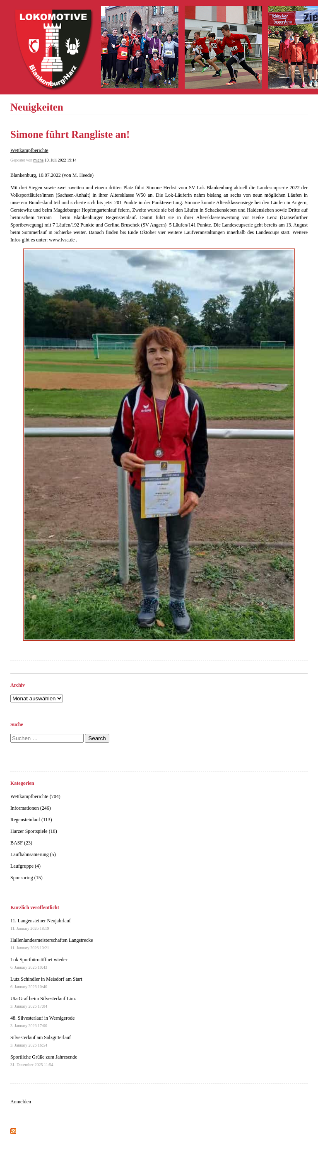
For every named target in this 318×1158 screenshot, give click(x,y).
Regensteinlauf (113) (31, 820)
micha (38, 160)
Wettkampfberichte (29, 150)
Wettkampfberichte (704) (35, 796)
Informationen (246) (30, 808)
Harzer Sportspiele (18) (33, 831)
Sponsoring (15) (26, 878)
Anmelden (20, 1102)
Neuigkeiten (36, 107)
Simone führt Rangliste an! (70, 134)
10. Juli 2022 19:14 (60, 160)
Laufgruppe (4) (25, 866)
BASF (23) (21, 843)
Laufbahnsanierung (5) (33, 854)
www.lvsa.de (62, 240)
